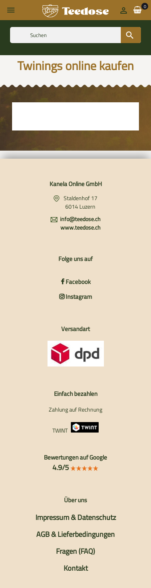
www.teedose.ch (80, 227)
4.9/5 (75, 467)
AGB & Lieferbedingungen (75, 534)
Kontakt (76, 568)
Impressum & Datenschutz (75, 517)
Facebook (76, 281)
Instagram (75, 296)
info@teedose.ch (80, 219)
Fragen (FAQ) (75, 551)
